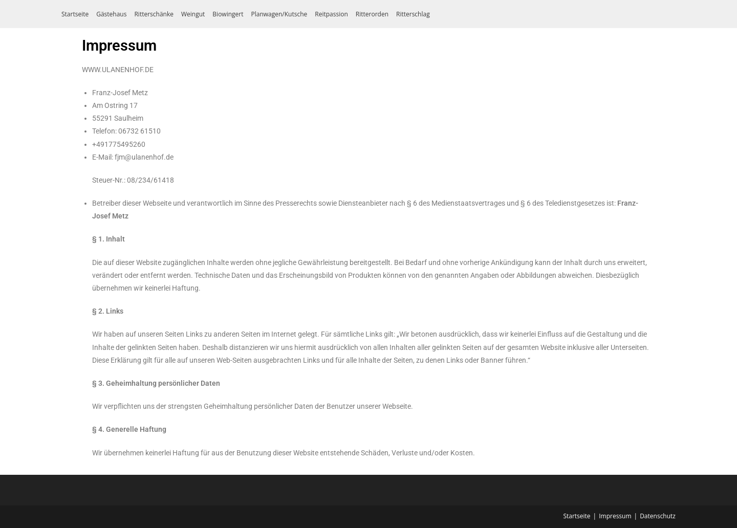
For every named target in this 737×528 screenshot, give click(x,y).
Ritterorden (372, 14)
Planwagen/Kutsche (279, 14)
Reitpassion (331, 14)
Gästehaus (111, 14)
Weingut (193, 14)
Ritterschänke (154, 14)
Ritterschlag (413, 14)
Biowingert (227, 14)
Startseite (75, 14)
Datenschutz (658, 516)
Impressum (615, 516)
